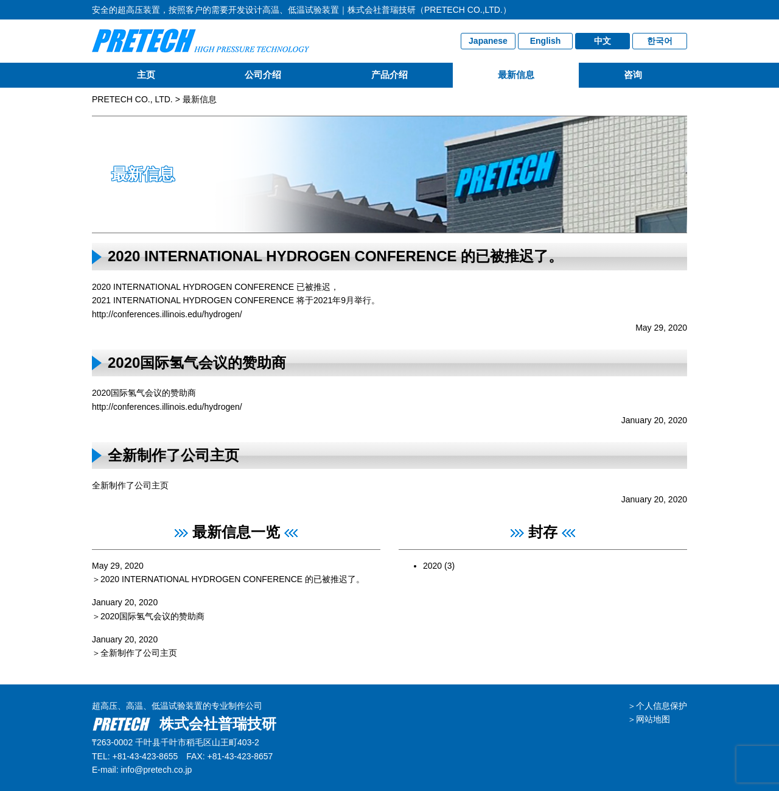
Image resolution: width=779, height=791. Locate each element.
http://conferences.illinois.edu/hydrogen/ (167, 314)
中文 (602, 41)
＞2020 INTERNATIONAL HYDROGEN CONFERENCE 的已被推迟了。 (228, 579)
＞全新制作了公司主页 (134, 653)
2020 (432, 566)
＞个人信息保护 (657, 706)
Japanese (488, 41)
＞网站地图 (648, 719)
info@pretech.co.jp (156, 770)
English (545, 41)
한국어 (659, 41)
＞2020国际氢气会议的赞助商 (148, 616)
